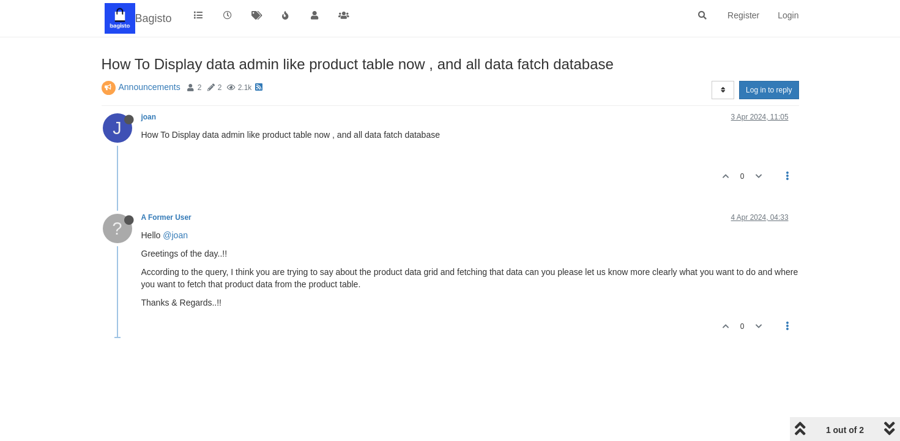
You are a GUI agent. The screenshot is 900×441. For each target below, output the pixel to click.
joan (148, 117)
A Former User (166, 217)
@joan (175, 235)
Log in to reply (769, 90)
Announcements (149, 87)
